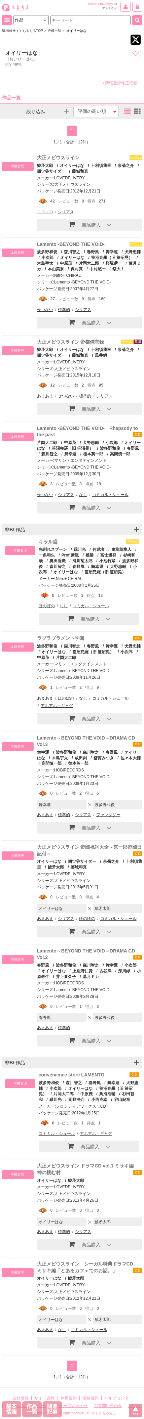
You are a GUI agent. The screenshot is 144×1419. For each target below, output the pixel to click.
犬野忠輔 (132, 252)
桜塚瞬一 (114, 263)
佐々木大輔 (130, 758)
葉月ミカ (91, 976)
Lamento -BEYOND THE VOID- (71, 244)
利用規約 (69, 1398)
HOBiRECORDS (69, 770)
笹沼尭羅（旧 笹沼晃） (112, 257)
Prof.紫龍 (70, 555)
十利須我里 (101, 165)
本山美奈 (56, 269)
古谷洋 (105, 971)
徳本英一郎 (93, 454)
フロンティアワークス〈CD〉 (83, 1106)
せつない (45, 309)
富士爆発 (108, 555)
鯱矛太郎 (45, 165)
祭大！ (118, 269)
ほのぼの (47, 606)
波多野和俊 (47, 252)
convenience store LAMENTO (72, 1074)
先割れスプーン (53, 549)
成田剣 (81, 758)
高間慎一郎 (120, 454)
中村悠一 (97, 269)
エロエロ (45, 212)
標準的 (64, 309)
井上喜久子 (66, 976)
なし (83, 494)
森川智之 (72, 252)
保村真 (77, 269)
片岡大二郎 (89, 263)
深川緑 (124, 971)
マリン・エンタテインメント (80, 460)
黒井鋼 (101, 355)
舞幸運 (112, 252)
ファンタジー (108, 814)
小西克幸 (99, 1099)
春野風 (93, 252)
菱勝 (89, 555)
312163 (100, 4)
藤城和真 (80, 171)
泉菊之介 (126, 165)
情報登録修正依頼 (120, 83)
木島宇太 (60, 758)
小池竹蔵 (107, 561)
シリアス (66, 212)
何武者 (99, 549)
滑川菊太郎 (82, 561)
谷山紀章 (122, 1099)
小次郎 (47, 257)
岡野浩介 (76, 1099)
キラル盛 (48, 541)
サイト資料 (44, 1398)
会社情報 (20, 1398)
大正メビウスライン (58, 157)
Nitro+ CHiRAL (67, 275)
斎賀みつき (104, 758)
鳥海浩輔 (107, 1094)
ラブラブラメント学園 (60, 638)
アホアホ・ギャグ (57, 705)
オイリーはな (72, 165)
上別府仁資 (82, 971)
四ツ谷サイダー (82, 861)
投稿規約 (90, 1398)
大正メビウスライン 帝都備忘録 (70, 342)
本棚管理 (17, 166)
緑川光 (80, 549)
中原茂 (66, 263)
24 (115, 4)
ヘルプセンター (118, 1398)
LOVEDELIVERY (69, 178)
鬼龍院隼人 (121, 549)
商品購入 (85, 224)
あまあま (45, 396)
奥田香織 (57, 561)
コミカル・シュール (110, 494)
